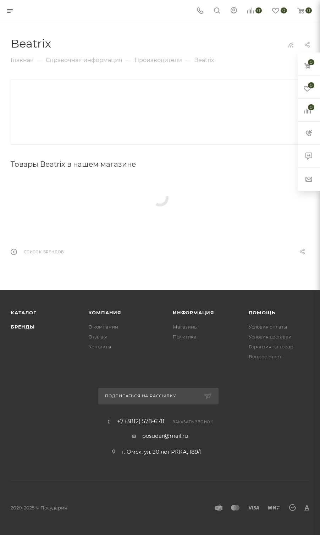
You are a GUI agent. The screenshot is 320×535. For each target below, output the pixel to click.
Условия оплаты (268, 327)
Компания (104, 312)
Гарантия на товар (271, 346)
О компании (103, 327)
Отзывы (97, 337)
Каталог (24, 312)
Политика (185, 337)
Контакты (99, 346)
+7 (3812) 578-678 (140, 421)
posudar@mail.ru (165, 435)
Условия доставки (270, 337)
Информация (193, 312)
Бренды (23, 327)
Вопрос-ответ (265, 356)
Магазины (185, 327)
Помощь (262, 312)
